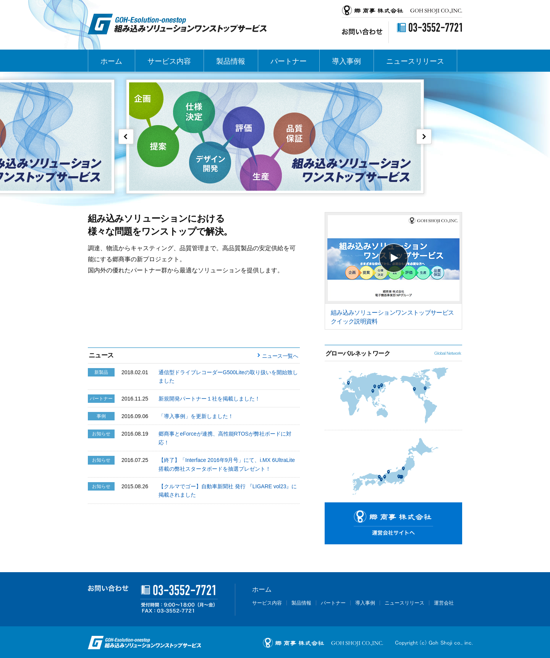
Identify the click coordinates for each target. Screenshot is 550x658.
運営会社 (444, 603)
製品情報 (230, 61)
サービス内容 (169, 61)
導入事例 (346, 61)
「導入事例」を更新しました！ (196, 416)
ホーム (111, 61)
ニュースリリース (415, 61)
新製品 (101, 372)
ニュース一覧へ (280, 356)
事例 (101, 416)
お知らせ (101, 433)
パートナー (288, 61)
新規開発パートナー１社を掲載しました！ (209, 399)
